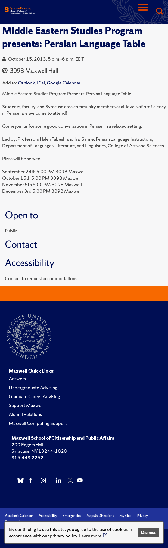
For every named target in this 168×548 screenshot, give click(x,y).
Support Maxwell (26, 405)
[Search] (159, 11)
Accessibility (48, 515)
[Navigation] (143, 11)
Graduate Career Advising (34, 396)
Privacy (142, 515)
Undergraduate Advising (33, 387)
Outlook (26, 83)
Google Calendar (63, 83)
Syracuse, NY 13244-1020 (39, 451)
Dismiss (148, 532)
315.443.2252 (27, 457)
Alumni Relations (25, 414)
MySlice (125, 515)
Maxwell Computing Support (38, 423)
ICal (41, 83)
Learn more (90, 536)
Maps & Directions (100, 515)
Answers (17, 378)
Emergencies (72, 515)
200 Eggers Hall (27, 444)
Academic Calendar (19, 515)
